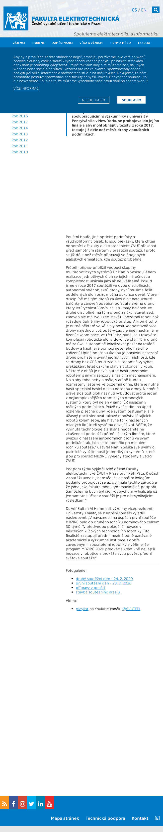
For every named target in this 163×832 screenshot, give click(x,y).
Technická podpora (105, 818)
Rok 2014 (19, 128)
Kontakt (140, 818)
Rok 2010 (19, 151)
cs (134, 9)
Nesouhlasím (93, 100)
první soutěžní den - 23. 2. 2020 (104, 583)
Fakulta (144, 42)
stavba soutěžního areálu (98, 592)
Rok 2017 (19, 122)
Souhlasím (131, 100)
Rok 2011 (19, 145)
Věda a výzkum (91, 42)
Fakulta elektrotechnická (75, 18)
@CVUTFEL (131, 608)
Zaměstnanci (62, 42)
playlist (82, 608)
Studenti (38, 42)
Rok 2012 (19, 140)
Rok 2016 (19, 116)
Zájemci (19, 42)
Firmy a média (120, 42)
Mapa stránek (65, 818)
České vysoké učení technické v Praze (66, 23)
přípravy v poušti (90, 587)
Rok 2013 (19, 134)
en (144, 9)
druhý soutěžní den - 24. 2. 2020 (104, 578)
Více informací (26, 88)
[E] (157, 818)
